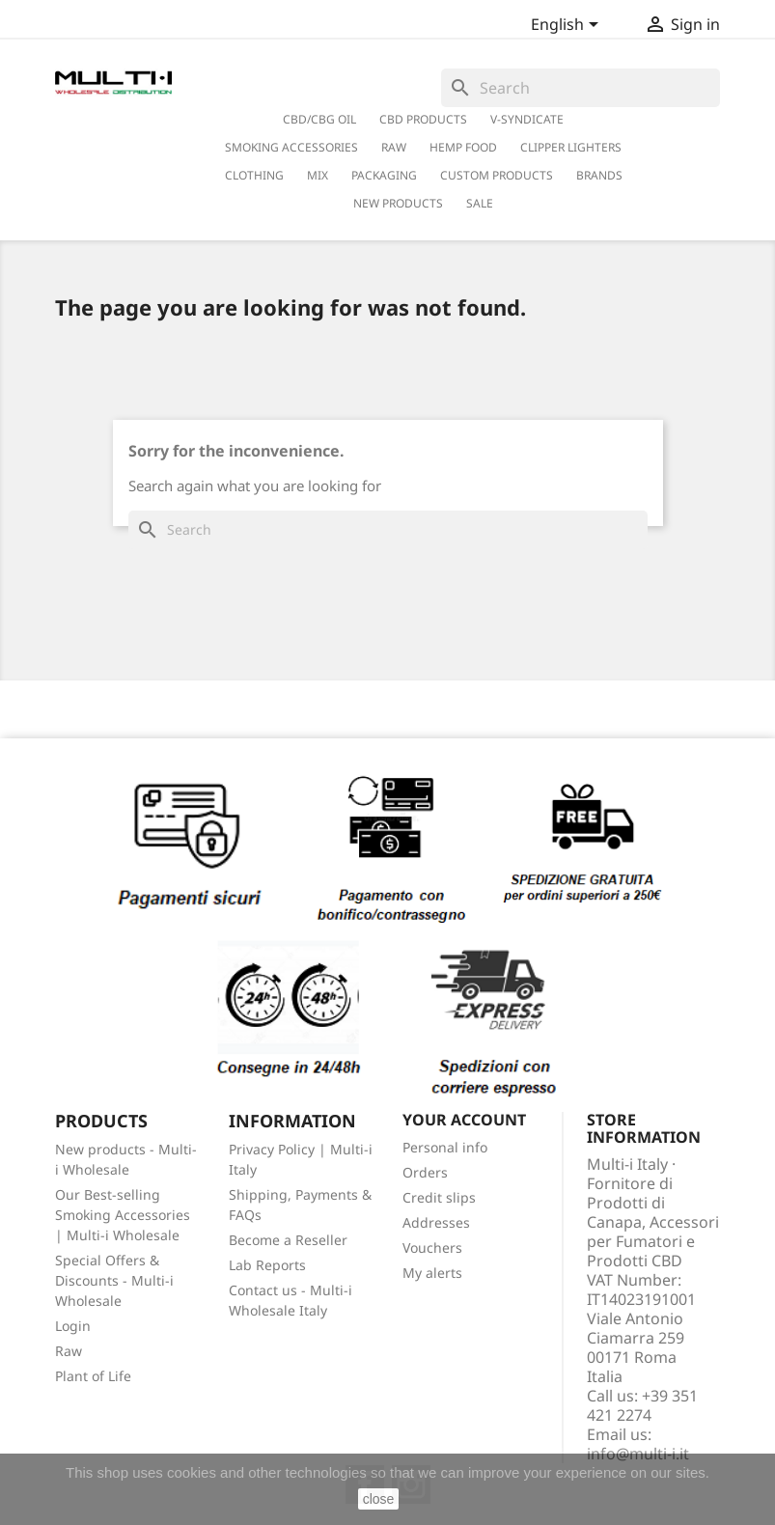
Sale (479, 203)
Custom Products (496, 175)
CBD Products (423, 119)
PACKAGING (384, 175)
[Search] (580, 88)
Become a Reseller (288, 1240)
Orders (425, 1172)
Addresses (436, 1222)
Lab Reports (267, 1265)
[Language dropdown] (568, 26)
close (379, 1499)
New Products (398, 203)
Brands (599, 175)
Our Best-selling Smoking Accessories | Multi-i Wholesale (122, 1214)
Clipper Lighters (571, 147)
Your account (464, 1119)
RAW (393, 147)
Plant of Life (93, 1376)
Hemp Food (463, 147)
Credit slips (439, 1197)
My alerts (432, 1272)
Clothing (254, 175)
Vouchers (432, 1247)
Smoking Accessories (291, 147)
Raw (68, 1351)
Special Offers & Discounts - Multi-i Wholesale (114, 1280)
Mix (317, 175)
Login (73, 1326)
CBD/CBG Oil (319, 119)
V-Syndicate (527, 119)
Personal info (444, 1147)
